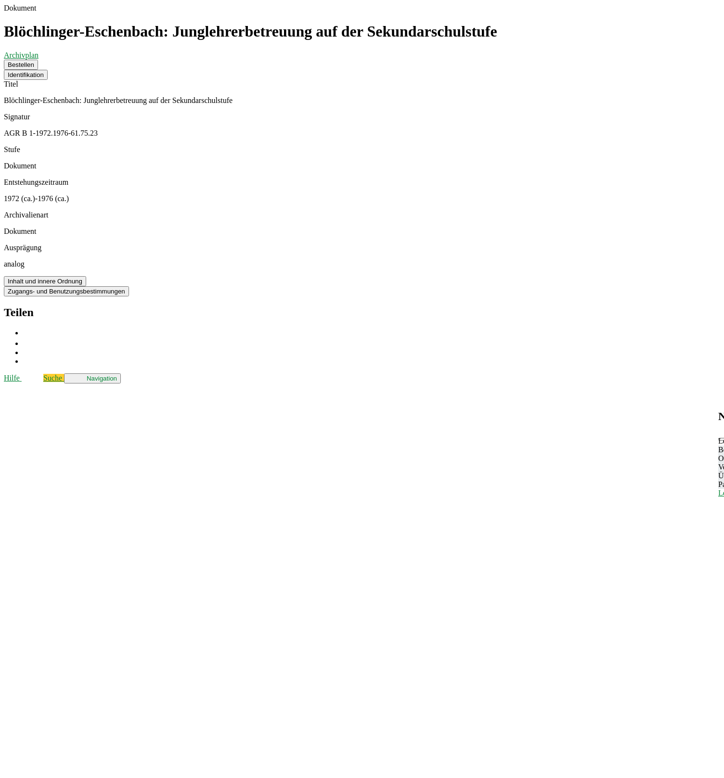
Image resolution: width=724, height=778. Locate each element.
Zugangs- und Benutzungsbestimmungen (66, 291)
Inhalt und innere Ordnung (45, 281)
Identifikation (26, 74)
